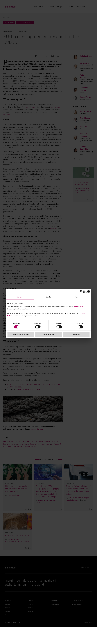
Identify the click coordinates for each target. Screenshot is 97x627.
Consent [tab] (20, 297)
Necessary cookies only (21, 334)
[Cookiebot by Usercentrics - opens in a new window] (81, 291)
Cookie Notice (78, 306)
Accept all (76, 334)
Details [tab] (48, 297)
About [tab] (77, 297)
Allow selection (48, 334)
